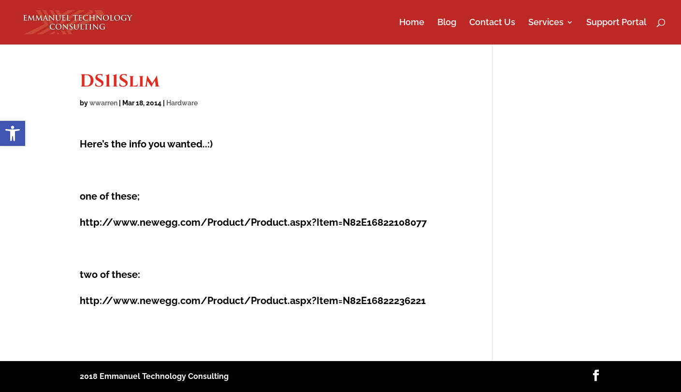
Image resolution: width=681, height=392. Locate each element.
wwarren (103, 103)
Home (411, 23)
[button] (12, 133)
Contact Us (492, 23)
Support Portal (616, 23)
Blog (446, 23)
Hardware (182, 103)
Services (546, 23)
